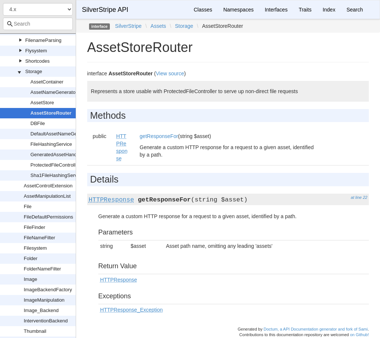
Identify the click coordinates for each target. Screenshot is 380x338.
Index (328, 10)
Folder (30, 258)
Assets (158, 26)
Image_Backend (41, 310)
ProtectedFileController (55, 165)
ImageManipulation (44, 300)
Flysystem (36, 50)
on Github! (359, 334)
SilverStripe (128, 26)
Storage (33, 71)
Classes (203, 10)
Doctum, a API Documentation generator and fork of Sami (315, 329)
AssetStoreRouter (51, 113)
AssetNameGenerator (53, 92)
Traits (305, 10)
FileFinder (34, 227)
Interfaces (276, 10)
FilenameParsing (43, 40)
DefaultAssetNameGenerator (61, 134)
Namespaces (238, 10)
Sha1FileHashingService (56, 175)
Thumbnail (35, 331)
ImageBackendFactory (48, 289)
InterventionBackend (46, 321)
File (28, 206)
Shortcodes (37, 61)
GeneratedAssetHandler (56, 154)
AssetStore (42, 102)
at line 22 (359, 197)
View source (170, 73)
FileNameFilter (39, 237)
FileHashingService (51, 144)
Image (30, 279)
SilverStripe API (105, 9)
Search (355, 10)
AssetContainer (46, 82)
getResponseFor (159, 136)
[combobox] (38, 23)
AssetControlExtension (48, 185)
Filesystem (35, 248)
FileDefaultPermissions (48, 217)
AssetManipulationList (47, 196)
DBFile (37, 123)
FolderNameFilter (42, 269)
